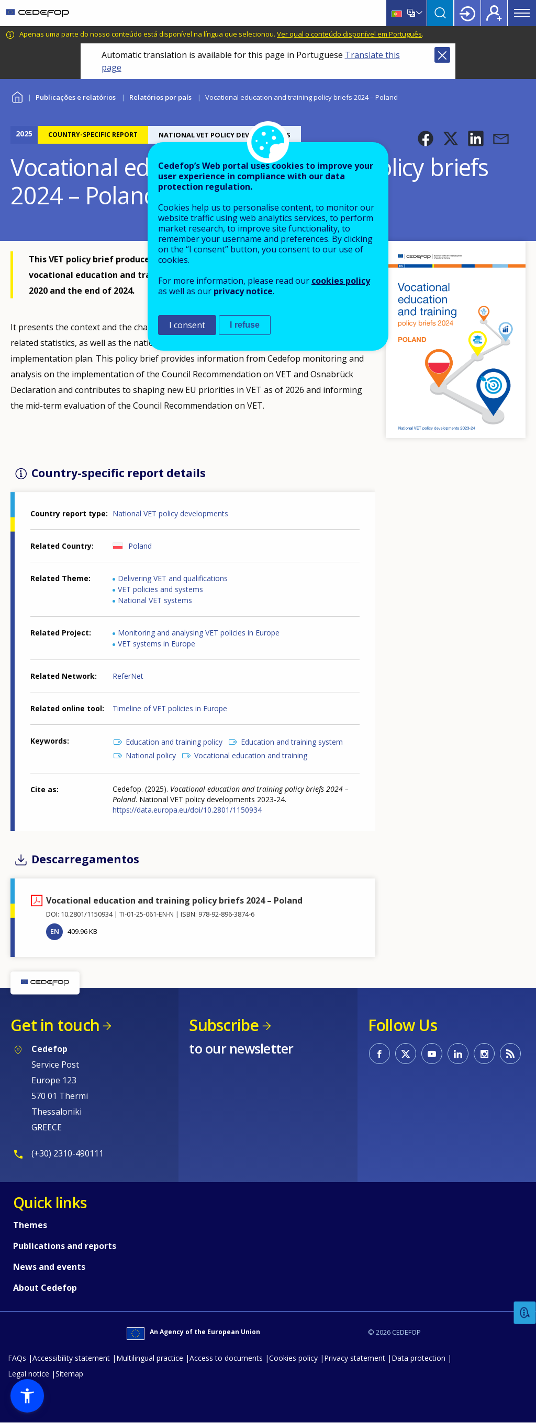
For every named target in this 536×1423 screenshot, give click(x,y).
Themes (30, 1225)
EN (54, 931)
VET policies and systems (160, 589)
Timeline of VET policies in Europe (170, 708)
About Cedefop (45, 1287)
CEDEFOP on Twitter (405, 1053)
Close (442, 55)
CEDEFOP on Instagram (484, 1053)
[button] (425, 138)
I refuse (245, 324)
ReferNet (128, 676)
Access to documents (226, 1358)
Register (494, 13)
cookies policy (340, 280)
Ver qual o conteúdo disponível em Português (349, 34)
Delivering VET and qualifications (173, 578)
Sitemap (69, 1374)
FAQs (17, 1358)
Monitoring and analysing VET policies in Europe (199, 633)
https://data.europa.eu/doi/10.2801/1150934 (187, 810)
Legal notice (28, 1374)
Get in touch (54, 1025)
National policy (151, 755)
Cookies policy (293, 1358)
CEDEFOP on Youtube (431, 1053)
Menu (522, 13)
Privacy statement (354, 1358)
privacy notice (243, 291)
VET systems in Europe (156, 644)
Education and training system (292, 742)
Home (17, 95)
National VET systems (155, 600)
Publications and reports (64, 1246)
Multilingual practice (149, 1358)
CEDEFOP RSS (510, 1053)
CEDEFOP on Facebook (379, 1053)
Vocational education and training (250, 755)
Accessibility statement (71, 1358)
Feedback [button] (525, 1313)
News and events (49, 1266)
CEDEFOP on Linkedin (458, 1053)
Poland (140, 546)
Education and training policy (174, 742)
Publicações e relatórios (76, 97)
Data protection (418, 1358)
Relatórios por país (160, 97)
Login (467, 13)
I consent (187, 325)
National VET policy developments (170, 513)
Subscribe (224, 1025)
